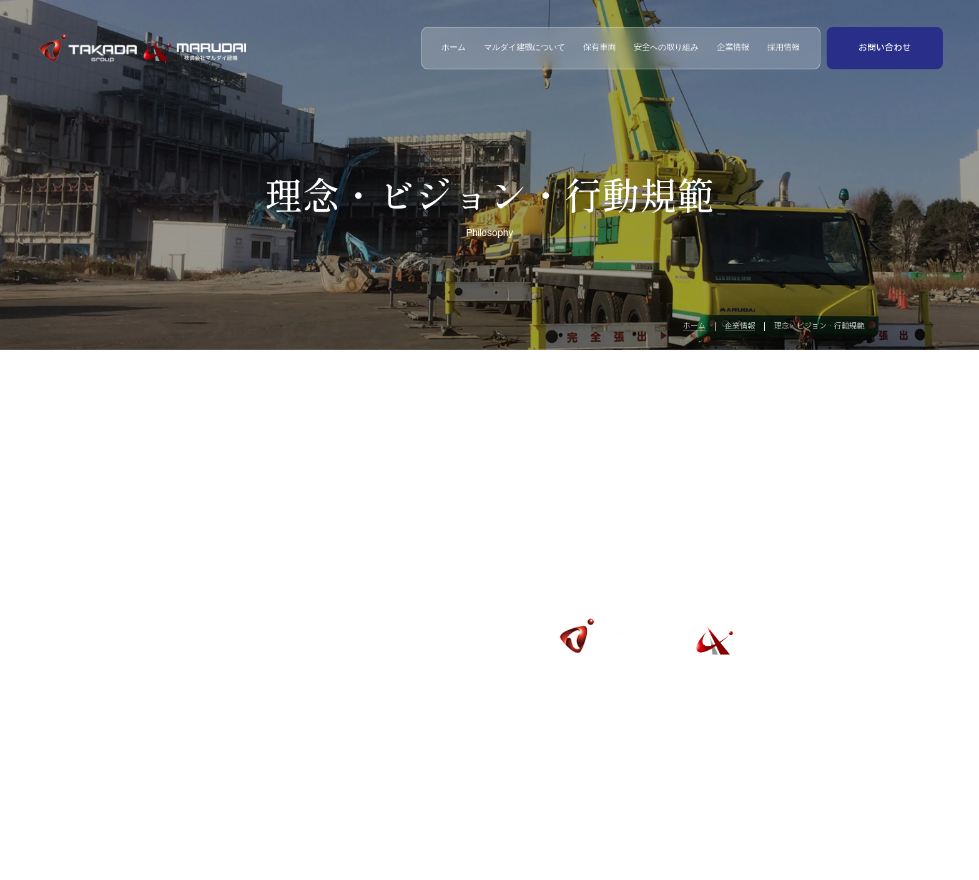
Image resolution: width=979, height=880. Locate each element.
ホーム (453, 48)
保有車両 (599, 48)
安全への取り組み (666, 48)
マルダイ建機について (524, 48)
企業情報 (733, 48)
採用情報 (783, 48)
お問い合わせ (884, 47)
